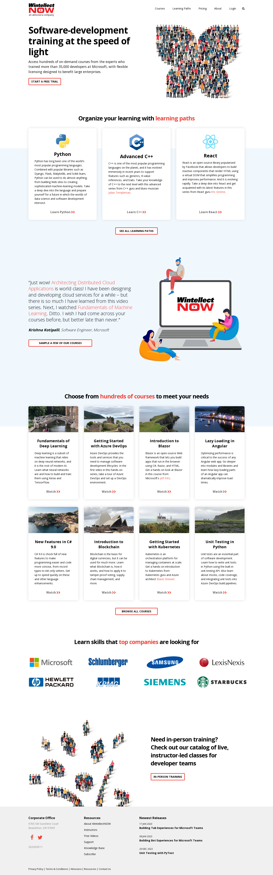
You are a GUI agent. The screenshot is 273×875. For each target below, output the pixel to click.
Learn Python (60, 212)
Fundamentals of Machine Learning (80, 310)
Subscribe (90, 854)
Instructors (90, 830)
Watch (51, 492)
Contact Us (105, 869)
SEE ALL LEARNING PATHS (136, 231)
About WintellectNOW (97, 824)
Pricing (202, 8)
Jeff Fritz (165, 478)
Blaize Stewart (165, 579)
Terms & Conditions (57, 869)
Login (232, 8)
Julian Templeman (119, 192)
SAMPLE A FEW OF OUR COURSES (60, 343)
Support (89, 842)
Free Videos (91, 836)
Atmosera (76, 869)
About (218, 8)
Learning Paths (182, 8)
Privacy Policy (35, 869)
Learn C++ (134, 212)
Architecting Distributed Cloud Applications (71, 285)
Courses (160, 8)
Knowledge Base (94, 848)
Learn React (208, 212)
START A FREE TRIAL (44, 81)
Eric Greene (218, 192)
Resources (90, 869)
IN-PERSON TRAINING (168, 776)
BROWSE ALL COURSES (136, 611)
